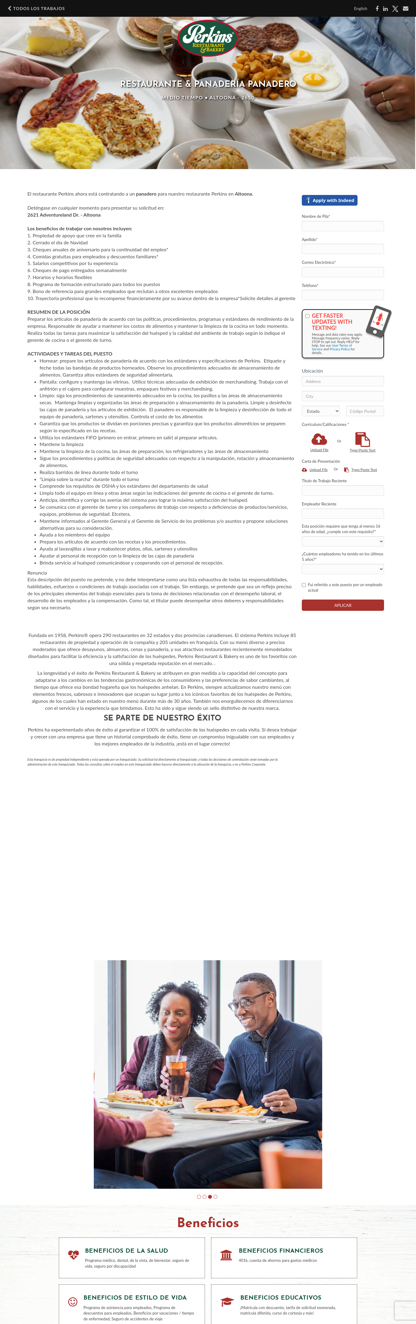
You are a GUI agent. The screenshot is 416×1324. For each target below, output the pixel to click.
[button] (199, 1197)
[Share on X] (395, 9)
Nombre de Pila (316, 216)
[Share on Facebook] (377, 9)
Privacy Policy (340, 349)
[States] (321, 411)
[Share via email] (405, 8)
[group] (208, 1074)
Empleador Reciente (319, 503)
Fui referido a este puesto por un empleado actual (342, 587)
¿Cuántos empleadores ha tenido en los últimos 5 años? (342, 556)
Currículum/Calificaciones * (325, 424)
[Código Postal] (365, 411)
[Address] (343, 381)
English (360, 8)
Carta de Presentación (321, 461)
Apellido (310, 239)
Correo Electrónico (319, 262)
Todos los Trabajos (36, 8)
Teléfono (310, 285)
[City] (343, 396)
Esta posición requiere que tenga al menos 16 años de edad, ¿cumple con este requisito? (341, 529)
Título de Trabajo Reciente (324, 480)
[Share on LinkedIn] (385, 9)
